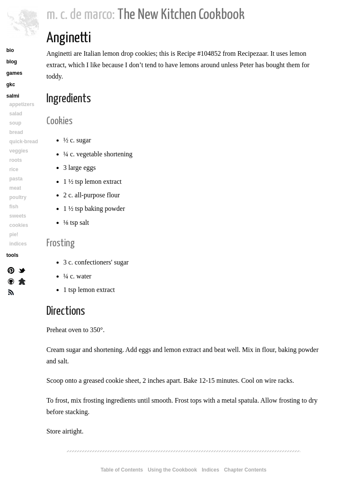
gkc (10, 84)
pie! (13, 234)
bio (10, 50)
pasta (15, 179)
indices (18, 244)
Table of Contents (121, 470)
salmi (12, 96)
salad (15, 114)
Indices (210, 470)
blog (11, 62)
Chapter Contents (245, 470)
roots (15, 160)
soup (15, 123)
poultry (18, 197)
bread (16, 132)
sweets (17, 216)
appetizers (21, 104)
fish (13, 207)
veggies (18, 151)
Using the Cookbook (172, 470)
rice (13, 169)
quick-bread (23, 142)
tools (12, 255)
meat (15, 188)
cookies (18, 225)
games (14, 73)
